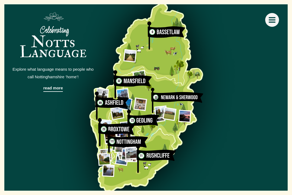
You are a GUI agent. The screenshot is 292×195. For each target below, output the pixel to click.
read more (53, 88)
